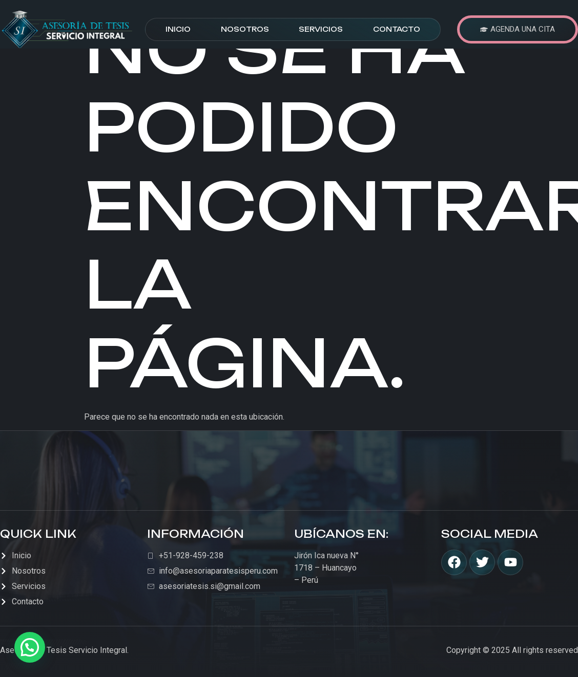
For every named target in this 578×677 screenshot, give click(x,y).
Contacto (396, 29)
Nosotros (245, 29)
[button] (29, 647)
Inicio (178, 29)
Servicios (321, 29)
